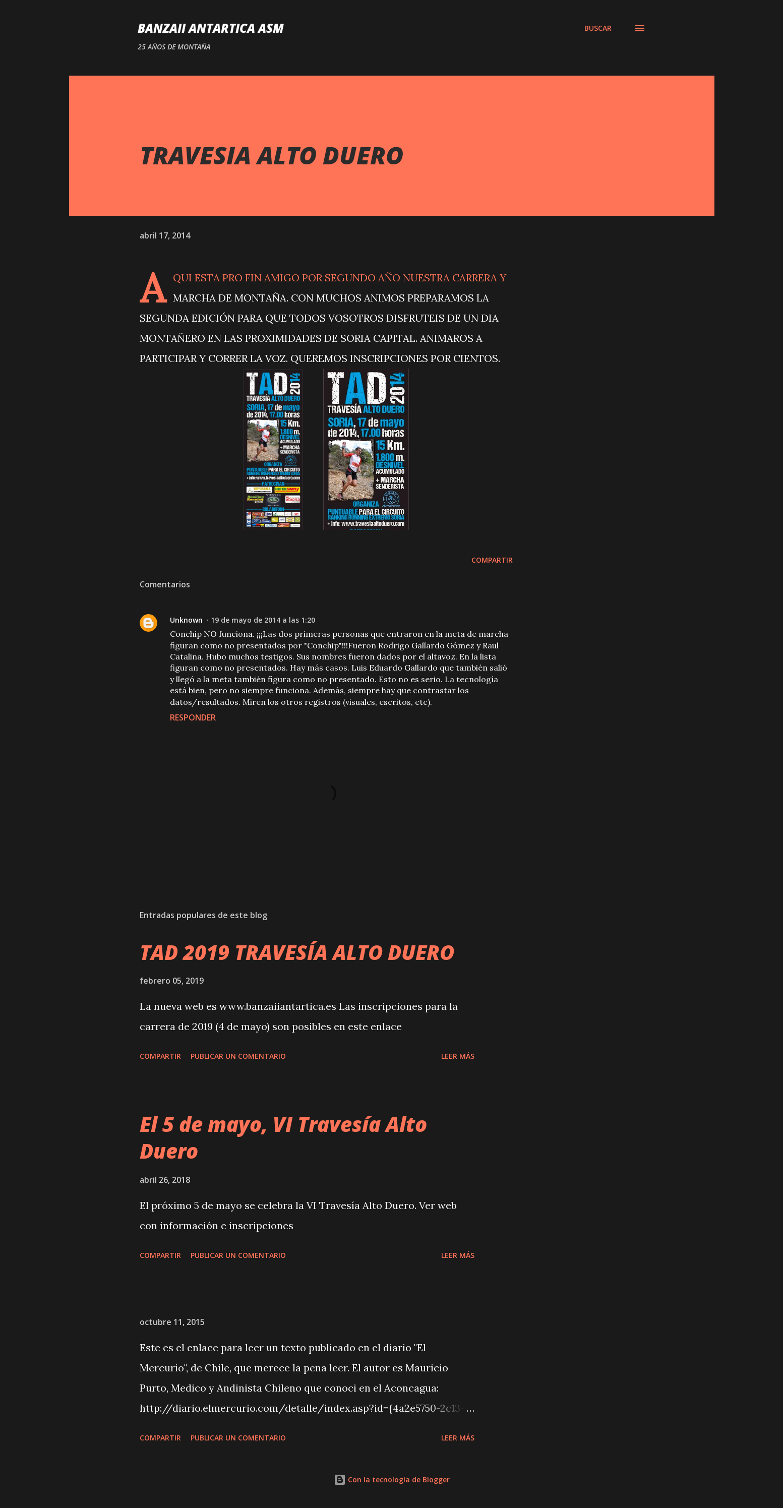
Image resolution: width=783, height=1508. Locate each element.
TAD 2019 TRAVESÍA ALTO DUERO (297, 952)
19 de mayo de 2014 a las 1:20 (263, 620)
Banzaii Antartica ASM (211, 28)
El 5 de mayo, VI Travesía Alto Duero (283, 1137)
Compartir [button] (492, 560)
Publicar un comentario (238, 1056)
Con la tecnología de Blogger (392, 1479)
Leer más (457, 1056)
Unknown (186, 620)
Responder (193, 717)
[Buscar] (598, 28)
